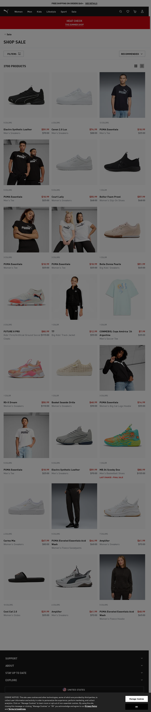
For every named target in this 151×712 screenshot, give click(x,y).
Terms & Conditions (17, 708)
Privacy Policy (91, 706)
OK (136, 706)
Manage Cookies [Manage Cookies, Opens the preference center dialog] (136, 698)
